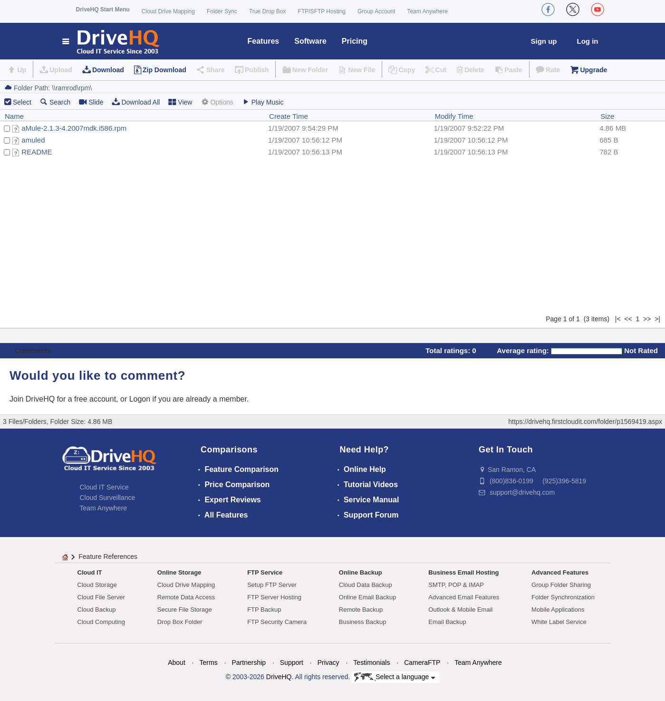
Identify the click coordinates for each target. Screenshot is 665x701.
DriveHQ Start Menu (103, 9)
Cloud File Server (101, 597)
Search (55, 101)
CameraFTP (422, 662)
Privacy (328, 662)
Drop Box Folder (179, 621)
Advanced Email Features (463, 597)
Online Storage (179, 572)
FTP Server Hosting (274, 597)
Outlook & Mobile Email (460, 609)
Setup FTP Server (272, 584)
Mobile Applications (557, 609)
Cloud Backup (96, 609)
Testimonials (371, 662)
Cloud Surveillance (107, 497)
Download (108, 70)
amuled (33, 140)
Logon (140, 399)
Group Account (376, 11)
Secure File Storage (184, 609)
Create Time (288, 116)
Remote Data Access (186, 597)
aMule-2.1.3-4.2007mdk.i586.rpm (73, 128)
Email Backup (447, 621)
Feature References (107, 556)
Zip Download (164, 70)
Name (14, 116)
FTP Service (264, 572)
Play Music (263, 101)
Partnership (248, 662)
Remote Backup (361, 609)
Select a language (394, 677)
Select (22, 102)
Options (217, 101)
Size (607, 116)
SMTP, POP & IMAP (456, 584)
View (180, 101)
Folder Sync (222, 11)
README (36, 152)
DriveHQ (279, 677)
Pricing (354, 41)
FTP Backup (264, 609)
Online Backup (360, 572)
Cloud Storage (97, 584)
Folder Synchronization (563, 597)
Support (291, 662)
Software (310, 41)
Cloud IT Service (104, 487)
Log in (587, 41)
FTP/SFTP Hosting (322, 11)
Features (263, 41)
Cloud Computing (101, 621)
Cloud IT (89, 572)
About (176, 662)
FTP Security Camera (277, 621)
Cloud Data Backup (365, 584)
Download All (136, 101)
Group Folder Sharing (561, 584)
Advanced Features (559, 572)
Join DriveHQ (33, 399)
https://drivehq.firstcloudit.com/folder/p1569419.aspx (585, 421)
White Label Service (559, 621)
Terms (209, 662)
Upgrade (593, 70)
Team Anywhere (427, 11)
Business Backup (362, 621)
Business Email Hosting (463, 572)
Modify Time (454, 116)
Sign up (544, 41)
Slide (91, 101)
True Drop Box (267, 11)
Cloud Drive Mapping (168, 11)
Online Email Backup (367, 597)
